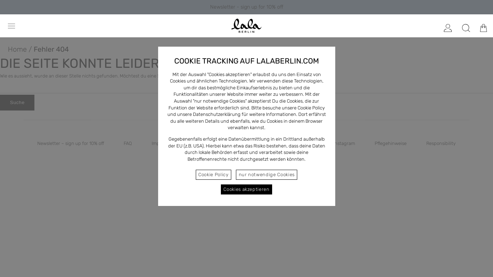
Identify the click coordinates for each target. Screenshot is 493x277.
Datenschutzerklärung (217, 114)
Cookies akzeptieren (246, 189)
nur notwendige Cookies (267, 174)
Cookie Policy (213, 174)
